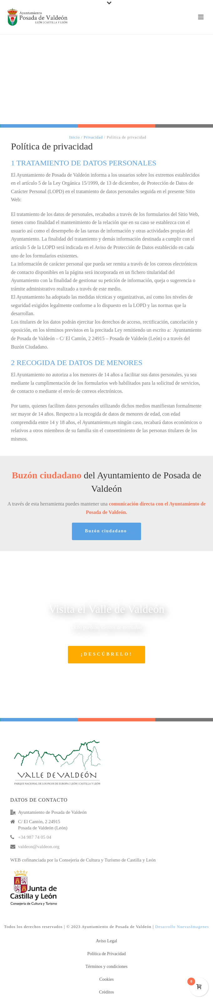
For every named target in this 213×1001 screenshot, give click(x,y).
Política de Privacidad (106, 953)
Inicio (74, 137)
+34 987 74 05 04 (34, 837)
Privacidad (93, 137)
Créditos (106, 992)
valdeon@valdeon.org (38, 846)
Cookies (106, 979)
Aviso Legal (106, 941)
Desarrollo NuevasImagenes (182, 926)
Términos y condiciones (106, 966)
